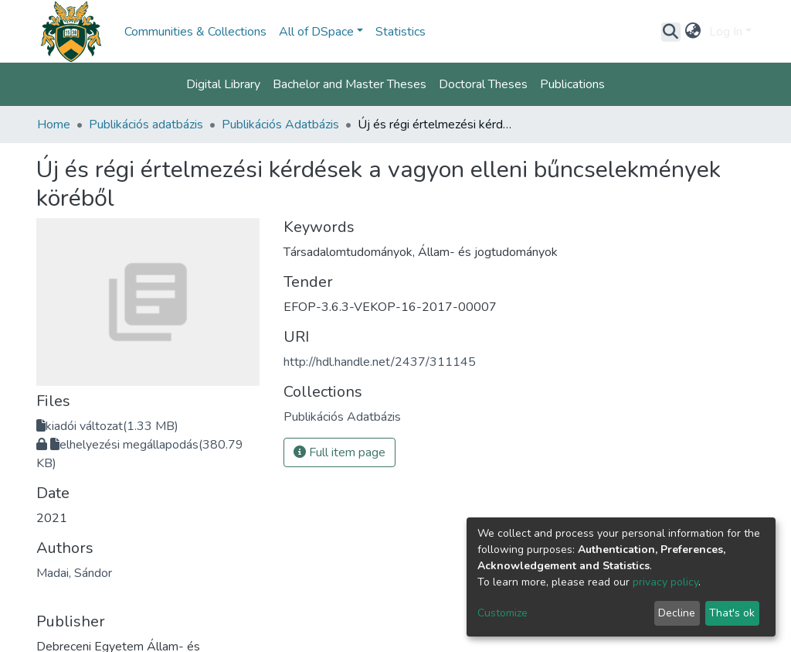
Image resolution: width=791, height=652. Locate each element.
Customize (502, 613)
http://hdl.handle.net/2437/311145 (379, 361)
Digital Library (223, 84)
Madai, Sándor (74, 573)
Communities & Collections (195, 31)
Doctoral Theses (483, 84)
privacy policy (665, 582)
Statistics (400, 31)
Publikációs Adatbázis (280, 124)
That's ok (732, 613)
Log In (725, 31)
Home (53, 124)
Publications (572, 84)
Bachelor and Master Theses (349, 84)
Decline (676, 613)
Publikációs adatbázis (146, 124)
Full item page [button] (339, 452)
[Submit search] (671, 31)
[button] (693, 31)
